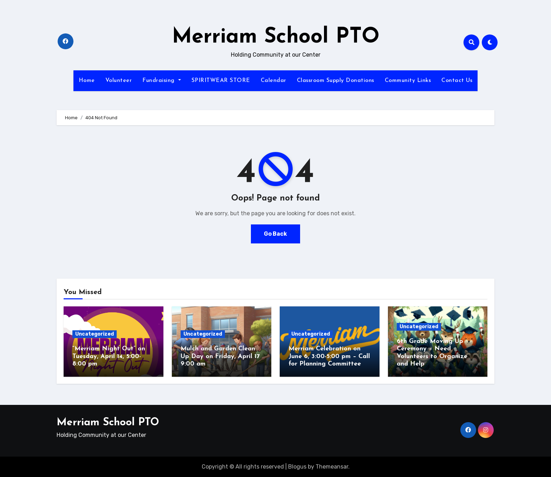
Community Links (408, 80)
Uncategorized (94, 334)
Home (87, 80)
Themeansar (332, 466)
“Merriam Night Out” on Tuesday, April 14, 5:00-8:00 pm (108, 356)
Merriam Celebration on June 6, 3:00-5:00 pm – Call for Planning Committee (329, 356)
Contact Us (456, 80)
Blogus (297, 466)
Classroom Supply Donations (335, 80)
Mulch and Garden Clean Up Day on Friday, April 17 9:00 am (220, 356)
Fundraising (161, 80)
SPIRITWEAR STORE (221, 80)
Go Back (275, 233)
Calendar (273, 80)
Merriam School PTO (276, 37)
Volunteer (118, 80)
